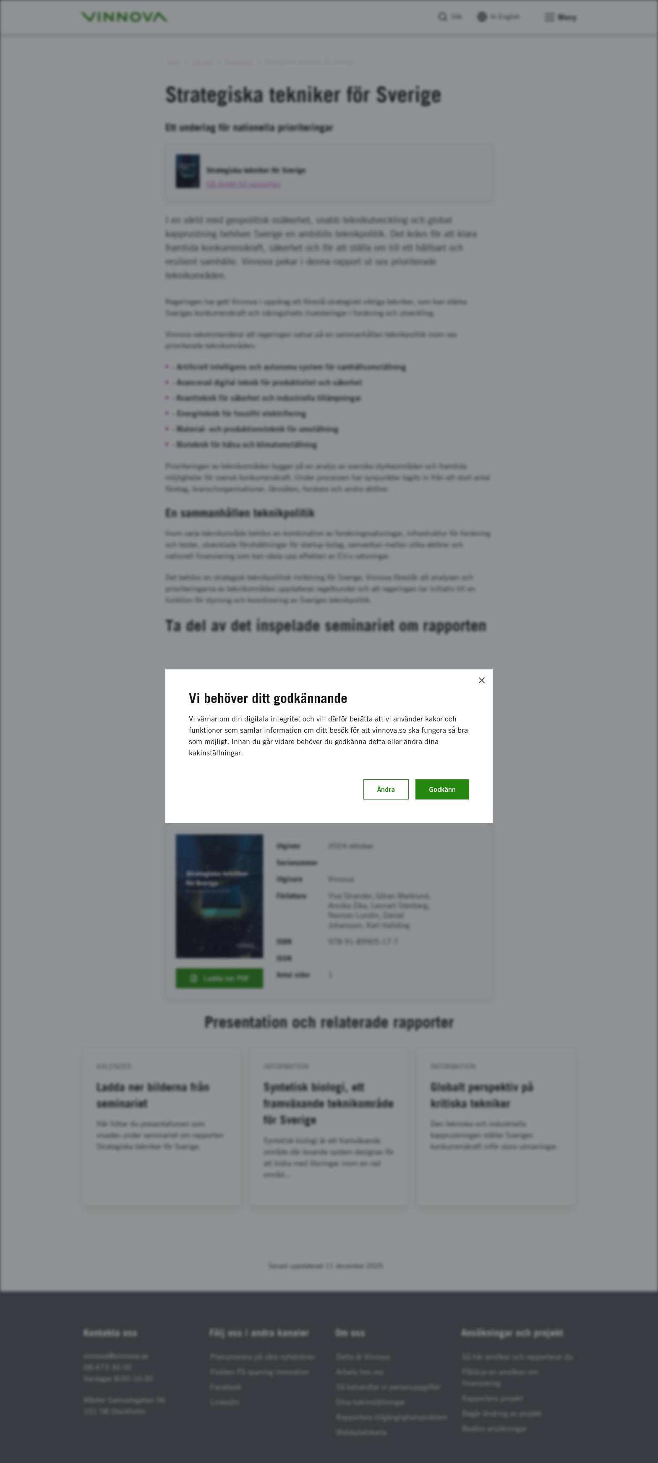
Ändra (386, 789)
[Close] (481, 680)
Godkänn (442, 789)
